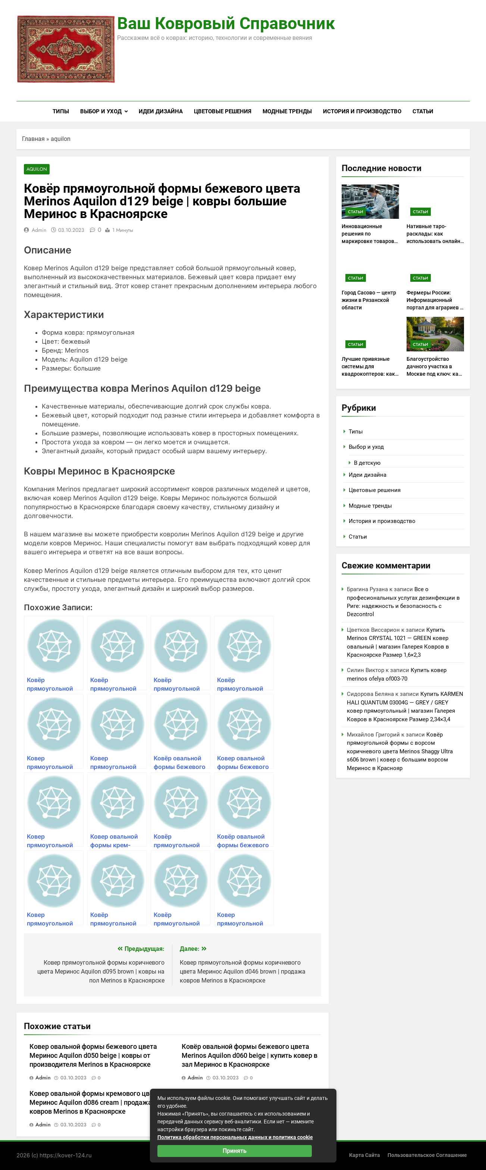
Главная (33, 138)
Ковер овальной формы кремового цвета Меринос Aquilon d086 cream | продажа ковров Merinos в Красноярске (94, 1103)
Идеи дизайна (161, 111)
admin (39, 230)
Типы (61, 111)
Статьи (423, 111)
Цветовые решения (222, 111)
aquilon (60, 138)
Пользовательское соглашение (427, 1155)
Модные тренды (287, 111)
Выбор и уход (101, 111)
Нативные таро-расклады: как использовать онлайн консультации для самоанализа (433, 241)
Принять (235, 1150)
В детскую (367, 463)
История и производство (362, 111)
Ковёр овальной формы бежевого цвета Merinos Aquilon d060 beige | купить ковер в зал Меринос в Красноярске (249, 1056)
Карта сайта (364, 1155)
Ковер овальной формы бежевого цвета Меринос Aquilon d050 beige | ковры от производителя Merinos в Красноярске (93, 1056)
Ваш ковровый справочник (226, 23)
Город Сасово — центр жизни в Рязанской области (369, 300)
